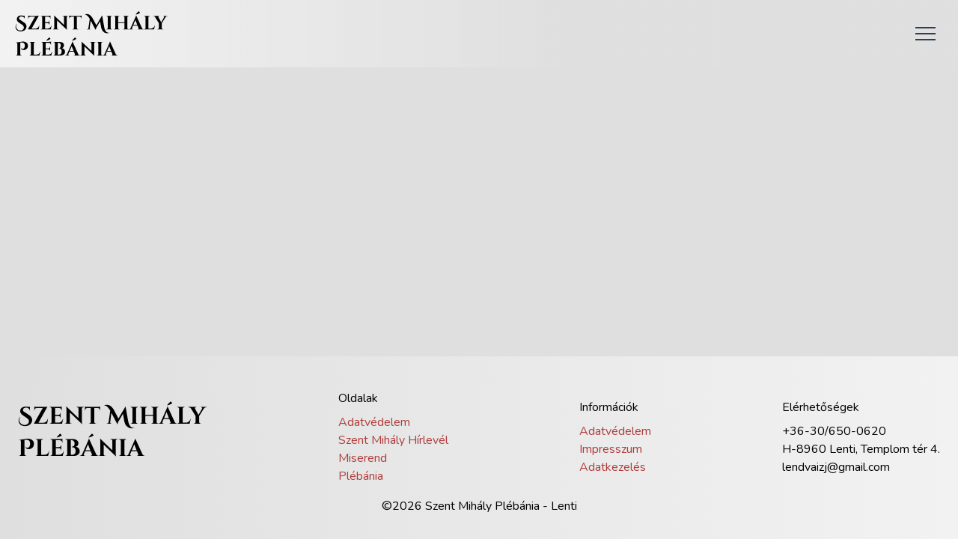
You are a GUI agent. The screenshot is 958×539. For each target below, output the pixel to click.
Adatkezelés (612, 467)
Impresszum (610, 449)
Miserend (362, 458)
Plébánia (360, 476)
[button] (925, 34)
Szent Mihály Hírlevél (393, 440)
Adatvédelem (374, 422)
